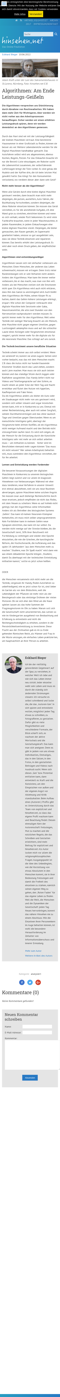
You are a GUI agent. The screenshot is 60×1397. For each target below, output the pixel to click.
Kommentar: (11, 1038)
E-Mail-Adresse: (13, 1032)
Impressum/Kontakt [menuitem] (46, 23)
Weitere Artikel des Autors (38, 955)
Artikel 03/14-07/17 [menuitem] (36, 20)
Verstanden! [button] (36, 14)
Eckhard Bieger (10, 54)
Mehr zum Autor (33, 950)
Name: (8, 1026)
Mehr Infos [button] (20, 14)
